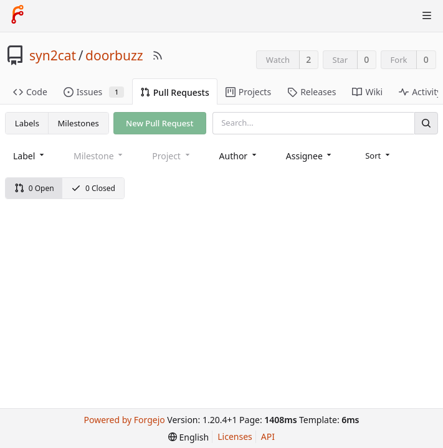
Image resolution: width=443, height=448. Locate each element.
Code (30, 92)
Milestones (78, 123)
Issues (94, 92)
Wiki (367, 92)
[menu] (378, 155)
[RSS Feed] (157, 55)
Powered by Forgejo (123, 420)
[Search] (426, 123)
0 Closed (93, 188)
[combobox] (29, 156)
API (268, 436)
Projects (248, 92)
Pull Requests (174, 92)
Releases (311, 92)
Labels (27, 123)
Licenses (234, 436)
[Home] (17, 15)
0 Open (34, 188)
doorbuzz (114, 55)
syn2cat (52, 55)
